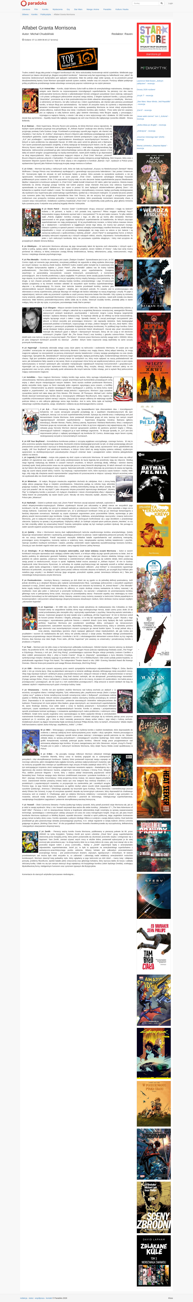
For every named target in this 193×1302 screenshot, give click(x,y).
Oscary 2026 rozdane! (146, 89)
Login (170, 3)
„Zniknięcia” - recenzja (146, 131)
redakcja (23, 1298)
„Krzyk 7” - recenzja (145, 95)
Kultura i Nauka (122, 9)
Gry (68, 9)
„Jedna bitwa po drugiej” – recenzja (151, 125)
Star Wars (78, 9)
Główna (25, 14)
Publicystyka (45, 14)
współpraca (39, 1298)
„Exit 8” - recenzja (144, 110)
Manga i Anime (93, 9)
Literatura (26, 9)
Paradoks (107, 9)
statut (31, 1298)
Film (36, 9)
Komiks (45, 9)
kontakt (49, 1298)
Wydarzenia (58, 9)
